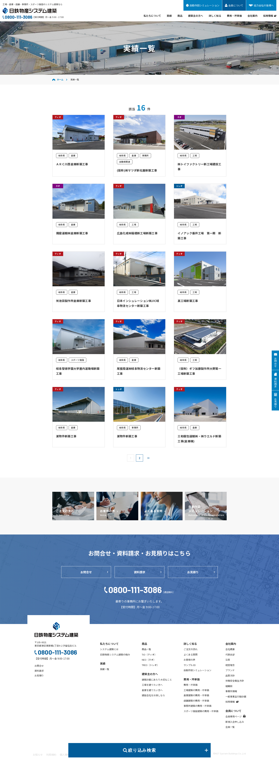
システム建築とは (109, 649)
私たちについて (152, 15)
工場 (195, 155)
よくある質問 (191, 654)
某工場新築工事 (188, 301)
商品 (179, 15)
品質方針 (230, 675)
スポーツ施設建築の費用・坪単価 (201, 711)
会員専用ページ (235, 716)
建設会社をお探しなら (153, 695)
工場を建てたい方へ (152, 684)
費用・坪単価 (234, 15)
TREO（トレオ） (150, 665)
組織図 (228, 686)
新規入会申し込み (234, 721)
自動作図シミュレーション (197, 670)
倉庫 (73, 155)
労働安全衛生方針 (234, 680)
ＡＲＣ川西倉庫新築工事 (72, 164)
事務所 (145, 155)
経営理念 (230, 665)
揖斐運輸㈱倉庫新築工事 (72, 233)
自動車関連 (124, 161)
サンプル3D (190, 665)
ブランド (230, 670)
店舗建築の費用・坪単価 (196, 700)
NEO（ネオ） (149, 659)
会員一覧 (230, 727)
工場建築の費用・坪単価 (196, 690)
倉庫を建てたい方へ (152, 690)
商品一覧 (146, 649)
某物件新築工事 (66, 436)
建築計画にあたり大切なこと (157, 679)
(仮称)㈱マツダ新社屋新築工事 (137, 170)
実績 (169, 15)
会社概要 (230, 649)
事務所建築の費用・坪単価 (197, 705)
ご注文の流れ (191, 649)
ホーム (57, 79)
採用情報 (269, 16)
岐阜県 (61, 155)
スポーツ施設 (77, 359)
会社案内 (252, 15)
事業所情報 (231, 691)
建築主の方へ (195, 15)
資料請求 (139, 572)
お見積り (193, 572)
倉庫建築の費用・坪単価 (196, 695)
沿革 (227, 659)
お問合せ (86, 572)
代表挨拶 (230, 654)
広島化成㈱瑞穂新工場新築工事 (137, 233)
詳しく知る (215, 15)
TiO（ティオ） (149, 654)
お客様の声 (189, 659)
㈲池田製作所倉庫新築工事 (73, 301)
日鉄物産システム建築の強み (115, 654)
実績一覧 (104, 669)
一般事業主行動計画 (235, 696)
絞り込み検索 (168, 750)
